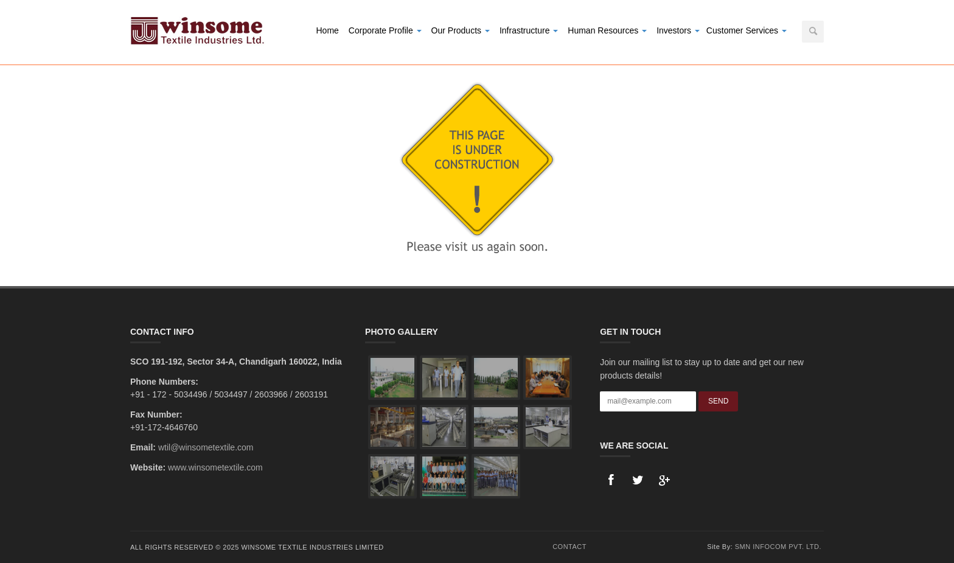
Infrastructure (529, 30)
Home (327, 30)
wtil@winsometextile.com (206, 447)
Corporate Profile (385, 30)
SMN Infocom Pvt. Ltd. (778, 546)
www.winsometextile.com (215, 467)
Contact (569, 546)
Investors (678, 30)
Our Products (460, 30)
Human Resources (607, 30)
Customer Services (746, 30)
